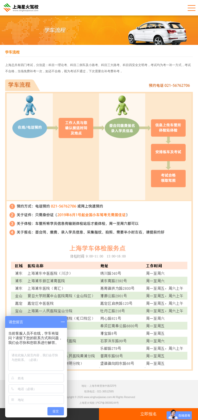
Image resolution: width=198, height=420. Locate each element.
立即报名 (148, 414)
